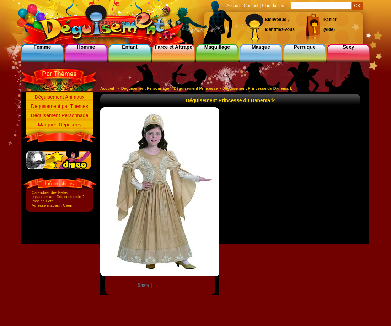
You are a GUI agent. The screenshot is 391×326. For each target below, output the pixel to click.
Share (143, 285)
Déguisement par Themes (59, 106)
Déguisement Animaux (59, 97)
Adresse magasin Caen (52, 205)
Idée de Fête (43, 201)
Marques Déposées (59, 124)
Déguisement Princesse (195, 88)
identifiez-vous (280, 29)
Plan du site (273, 5)
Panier (330, 19)
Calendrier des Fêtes (50, 192)
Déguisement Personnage (60, 115)
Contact (250, 5)
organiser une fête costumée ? (58, 197)
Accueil (107, 88)
